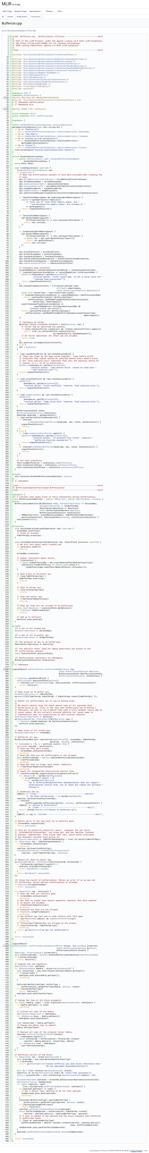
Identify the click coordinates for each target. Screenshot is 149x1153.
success (29, 825)
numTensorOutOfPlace (72, 467)
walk (21, 696)
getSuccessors (52, 1070)
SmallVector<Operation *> (28, 717)
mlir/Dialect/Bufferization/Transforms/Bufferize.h (51, 63)
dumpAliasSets (31, 190)
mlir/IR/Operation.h (34, 77)
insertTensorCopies (39, 683)
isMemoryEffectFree (60, 918)
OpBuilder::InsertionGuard (29, 952)
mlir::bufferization (41, 116)
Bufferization (22, 17)
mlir (26, 93)
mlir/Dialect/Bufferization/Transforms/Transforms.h (52, 70)
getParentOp (88, 955)
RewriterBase (79, 946)
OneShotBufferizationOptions (32, 170)
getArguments (61, 968)
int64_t (21, 1075)
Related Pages (20, 11)
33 (6, 109)
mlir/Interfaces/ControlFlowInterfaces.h (46, 79)
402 (6, 946)
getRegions (53, 776)
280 (6, 669)
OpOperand (28, 1016)
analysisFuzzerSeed (34, 184)
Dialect (10, 17)
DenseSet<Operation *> (72, 503)
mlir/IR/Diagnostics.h (36, 75)
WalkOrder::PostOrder (36, 719)
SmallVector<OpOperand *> (30, 1014)
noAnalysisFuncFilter (35, 263)
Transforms (35, 17)
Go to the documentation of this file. (19, 30)
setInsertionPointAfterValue (44, 1109)
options (27, 172)
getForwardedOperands (55, 1086)
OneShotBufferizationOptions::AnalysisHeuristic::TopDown (56, 136)
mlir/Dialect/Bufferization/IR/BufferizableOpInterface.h (55, 59)
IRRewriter (60, 499)
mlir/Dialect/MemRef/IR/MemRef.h (41, 73)
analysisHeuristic (33, 186)
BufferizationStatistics (30, 413)
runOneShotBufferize (42, 447)
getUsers (50, 1057)
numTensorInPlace (67, 465)
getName (74, 796)
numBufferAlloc (63, 463)
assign (64, 1132)
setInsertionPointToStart (40, 1034)
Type (19, 1023)
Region (28, 776)
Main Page (7, 11)
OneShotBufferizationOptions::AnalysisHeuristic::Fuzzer (55, 147)
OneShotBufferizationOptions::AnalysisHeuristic (46, 125)
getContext (57, 274)
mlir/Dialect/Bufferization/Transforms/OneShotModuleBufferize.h (59, 68)
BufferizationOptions (74, 290)
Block (59, 946)
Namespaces (36, 11)
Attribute (62, 288)
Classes (50, 11)
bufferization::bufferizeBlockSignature (33, 946)
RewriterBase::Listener (88, 499)
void (20, 850)
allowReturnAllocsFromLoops (38, 179)
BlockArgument (27, 968)
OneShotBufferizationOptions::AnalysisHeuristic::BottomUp (56, 131)
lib (3, 17)
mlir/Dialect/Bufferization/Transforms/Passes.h (50, 54)
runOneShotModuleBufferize (42, 422)
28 (6, 97)
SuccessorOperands (26, 1079)
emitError (26, 200)
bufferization (31, 95)
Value (22, 1039)
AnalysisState (24, 680)
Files (61, 11)
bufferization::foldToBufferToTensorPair (46, 850)
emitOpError (47, 780)
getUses (30, 918)
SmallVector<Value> (27, 1082)
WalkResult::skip (36, 869)
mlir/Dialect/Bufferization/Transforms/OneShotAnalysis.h (55, 66)
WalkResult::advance (35, 873)
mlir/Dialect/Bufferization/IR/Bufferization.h (49, 61)
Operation (71, 324)
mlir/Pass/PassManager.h (37, 84)
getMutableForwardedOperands (42, 1132)
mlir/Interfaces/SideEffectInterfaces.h (45, 82)
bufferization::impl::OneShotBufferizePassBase (52, 159)
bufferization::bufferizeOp (43, 669)
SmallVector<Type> (24, 966)
